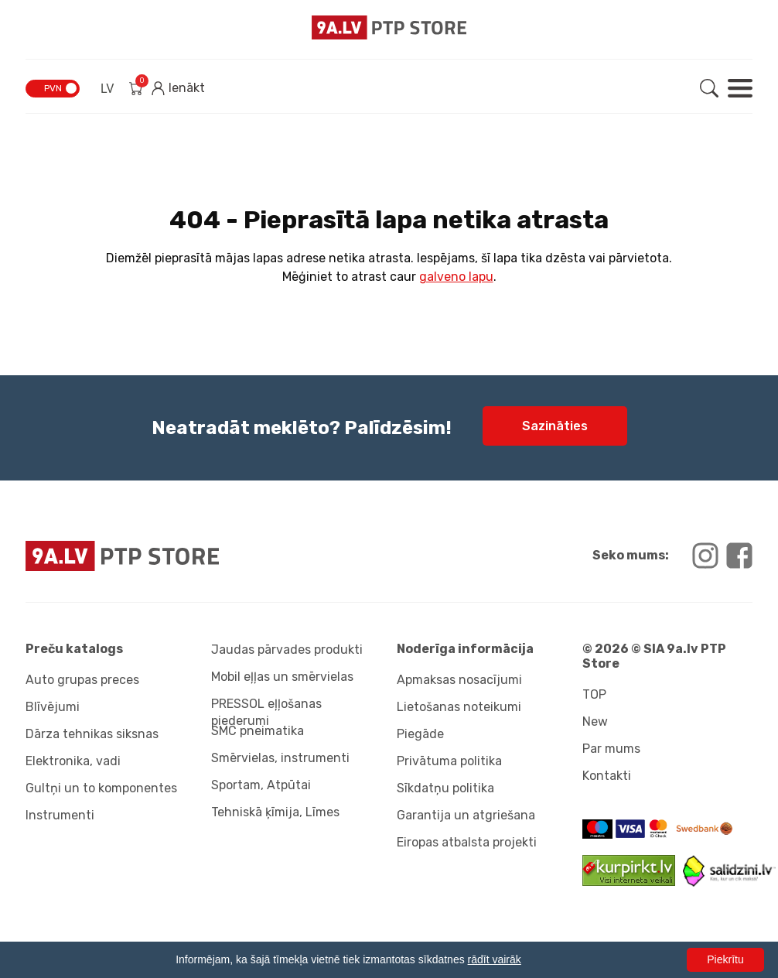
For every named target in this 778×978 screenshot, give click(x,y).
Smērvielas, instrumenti (280, 758)
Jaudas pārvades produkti (287, 649)
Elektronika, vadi (73, 761)
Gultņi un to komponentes (101, 788)
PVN (53, 88)
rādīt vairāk (494, 959)
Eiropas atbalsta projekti (467, 842)
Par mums (611, 748)
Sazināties (555, 426)
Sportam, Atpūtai (261, 785)
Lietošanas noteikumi (459, 706)
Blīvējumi (53, 706)
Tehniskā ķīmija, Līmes (275, 812)
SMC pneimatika (257, 730)
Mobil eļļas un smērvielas (282, 676)
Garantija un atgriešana (466, 815)
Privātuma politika (449, 761)
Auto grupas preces (82, 679)
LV (107, 88)
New (595, 721)
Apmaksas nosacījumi (459, 679)
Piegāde (420, 734)
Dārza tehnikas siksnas (92, 734)
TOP (594, 694)
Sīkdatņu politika (445, 788)
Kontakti (606, 775)
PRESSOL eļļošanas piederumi (266, 709)
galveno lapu (456, 276)
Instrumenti (60, 815)
